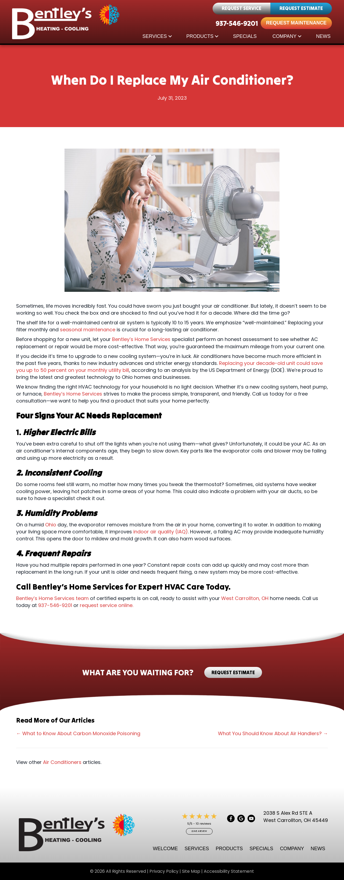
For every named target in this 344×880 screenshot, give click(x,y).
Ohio (50, 524)
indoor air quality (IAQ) (160, 531)
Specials (245, 36)
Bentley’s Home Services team (52, 598)
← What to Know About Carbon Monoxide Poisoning (78, 733)
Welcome (165, 848)
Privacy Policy (163, 871)
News (323, 36)
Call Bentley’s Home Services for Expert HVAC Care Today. (124, 586)
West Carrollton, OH (244, 598)
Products (199, 36)
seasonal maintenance (87, 329)
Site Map (191, 871)
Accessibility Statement (229, 871)
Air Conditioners (62, 762)
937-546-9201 (237, 23)
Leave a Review (199, 831)
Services (154, 36)
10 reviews (203, 823)
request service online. (106, 605)
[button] (170, 36)
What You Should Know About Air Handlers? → (273, 733)
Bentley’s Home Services (141, 339)
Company (285, 36)
